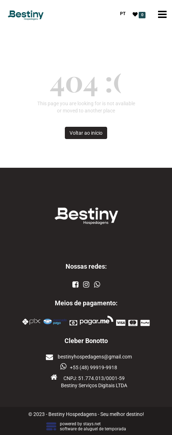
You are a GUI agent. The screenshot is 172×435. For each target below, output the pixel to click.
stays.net (92, 423)
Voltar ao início (86, 133)
